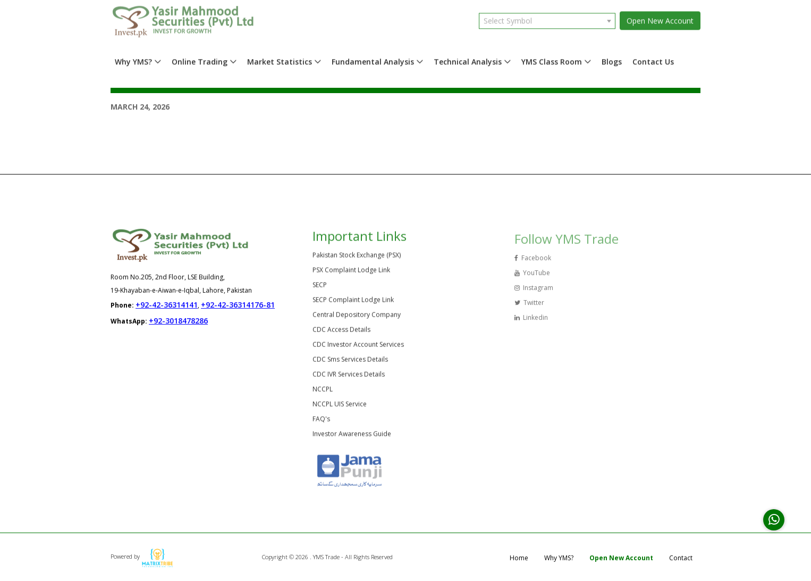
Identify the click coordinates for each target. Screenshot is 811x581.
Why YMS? (133, 59)
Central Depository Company (356, 316)
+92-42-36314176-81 (238, 305)
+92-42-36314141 (167, 305)
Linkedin (531, 321)
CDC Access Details (341, 331)
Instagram (533, 291)
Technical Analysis (468, 59)
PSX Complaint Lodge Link (351, 272)
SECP (319, 287)
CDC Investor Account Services (358, 346)
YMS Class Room (551, 59)
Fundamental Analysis (373, 59)
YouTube (532, 276)
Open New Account (660, 18)
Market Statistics (279, 59)
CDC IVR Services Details (348, 376)
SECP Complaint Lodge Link (353, 301)
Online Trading (199, 59)
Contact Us (653, 59)
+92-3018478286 (178, 321)
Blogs (612, 59)
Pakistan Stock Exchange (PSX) (356, 257)
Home (519, 557)
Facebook (532, 261)
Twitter (529, 306)
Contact (680, 557)
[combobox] (547, 18)
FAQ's (321, 421)
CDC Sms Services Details (350, 361)
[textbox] (547, 18)
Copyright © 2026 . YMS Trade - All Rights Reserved (327, 557)
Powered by (142, 556)
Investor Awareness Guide (351, 436)
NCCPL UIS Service (339, 406)
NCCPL (322, 391)
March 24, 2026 (140, 107)
